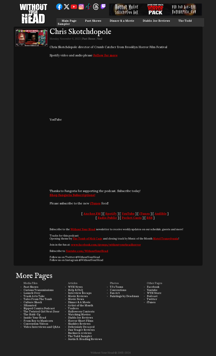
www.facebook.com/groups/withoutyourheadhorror (106, 244)
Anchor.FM (92, 213)
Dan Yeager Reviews (81, 330)
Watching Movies (79, 314)
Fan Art (115, 293)
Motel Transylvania (165, 238)
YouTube (128, 213)
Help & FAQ (75, 290)
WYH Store (154, 293)
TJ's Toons (116, 287)
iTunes (95, 203)
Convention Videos (36, 323)
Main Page (69, 20)
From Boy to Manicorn (38, 320)
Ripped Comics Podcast (39, 308)
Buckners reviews (79, 333)
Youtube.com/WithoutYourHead (87, 251)
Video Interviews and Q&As (42, 327)
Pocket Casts (132, 218)
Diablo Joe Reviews (156, 20)
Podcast (152, 296)
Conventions (118, 290)
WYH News (75, 287)
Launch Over (32, 293)
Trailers (73, 308)
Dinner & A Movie (79, 302)
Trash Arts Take (34, 296)
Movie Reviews (78, 296)
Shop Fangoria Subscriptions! (72, 195)
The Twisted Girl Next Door (41, 311)
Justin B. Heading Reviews (85, 339)
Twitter (152, 299)
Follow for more (105, 55)
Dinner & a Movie (122, 20)
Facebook (153, 287)
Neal (99, 38)
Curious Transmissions (39, 290)
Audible (161, 213)
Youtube (152, 290)
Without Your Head (82, 229)
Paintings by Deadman (124, 296)
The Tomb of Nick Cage (87, 238)
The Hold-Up (32, 314)
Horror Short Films (80, 320)
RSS (149, 218)
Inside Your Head (35, 317)
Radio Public (107, 218)
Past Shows (93, 20)
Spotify (111, 213)
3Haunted (30, 305)
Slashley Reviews (79, 323)
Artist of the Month (80, 305)
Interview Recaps (79, 293)
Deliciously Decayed (81, 327)
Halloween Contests (81, 311)
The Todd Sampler (80, 336)
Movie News (76, 299)
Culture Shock (33, 302)
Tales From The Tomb (38, 299)
